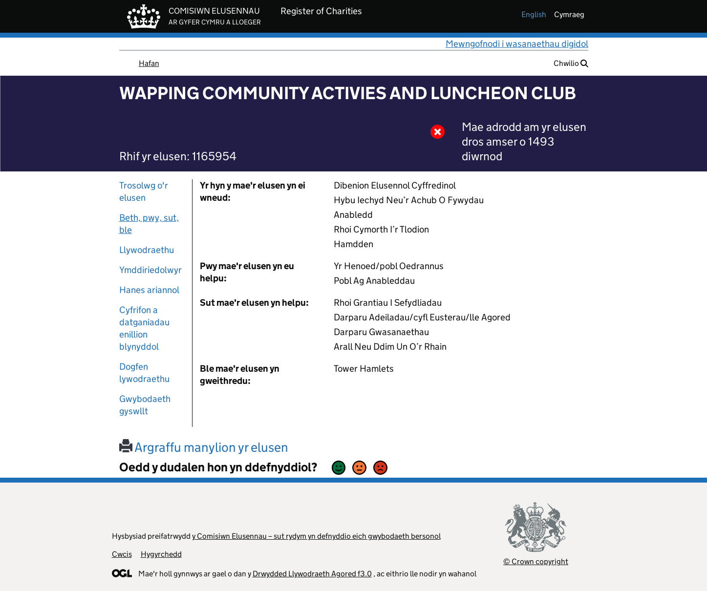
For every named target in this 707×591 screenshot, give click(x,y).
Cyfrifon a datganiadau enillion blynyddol (144, 328)
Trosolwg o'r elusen (143, 191)
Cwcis (122, 554)
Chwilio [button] (571, 63)
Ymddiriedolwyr (150, 269)
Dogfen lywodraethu (144, 372)
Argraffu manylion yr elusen (203, 447)
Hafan (149, 63)
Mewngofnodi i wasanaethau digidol (517, 43)
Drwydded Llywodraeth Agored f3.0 (312, 573)
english (533, 14)
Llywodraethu (146, 249)
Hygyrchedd (161, 554)
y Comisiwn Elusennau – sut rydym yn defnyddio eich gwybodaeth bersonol (316, 536)
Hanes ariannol (149, 290)
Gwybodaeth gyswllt (145, 405)
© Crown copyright (535, 561)
